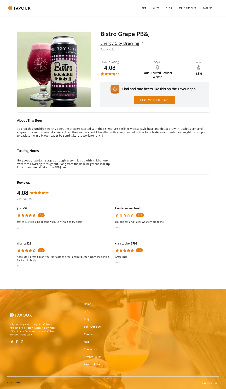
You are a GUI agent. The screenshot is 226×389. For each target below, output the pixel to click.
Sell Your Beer (187, 8)
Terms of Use (92, 364)
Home (143, 8)
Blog (169, 8)
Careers (207, 8)
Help (87, 341)
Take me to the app (154, 100)
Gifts (156, 8)
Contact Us (90, 349)
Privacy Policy (92, 356)
